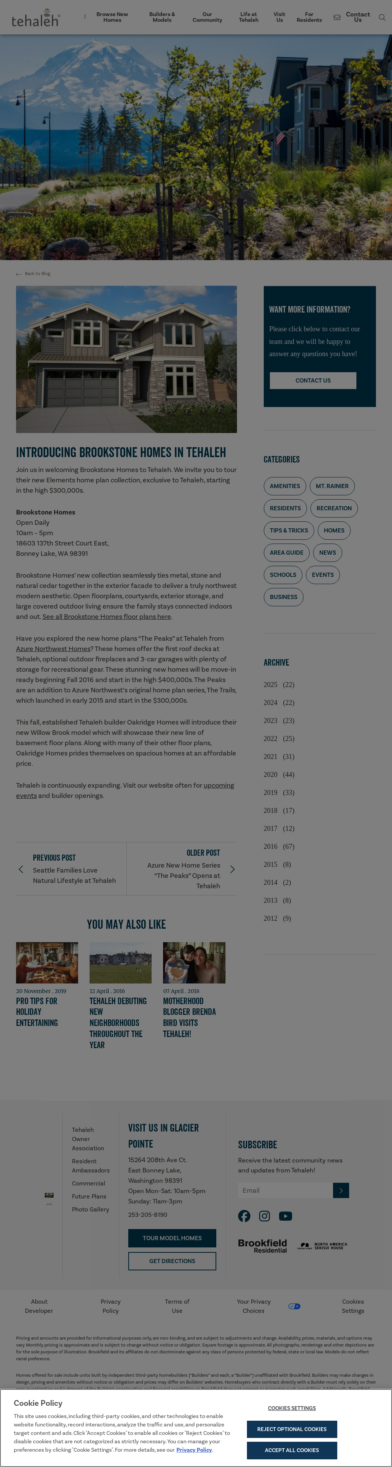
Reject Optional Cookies (292, 1430)
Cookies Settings (292, 1409)
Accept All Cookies (292, 1452)
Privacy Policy (194, 1451)
